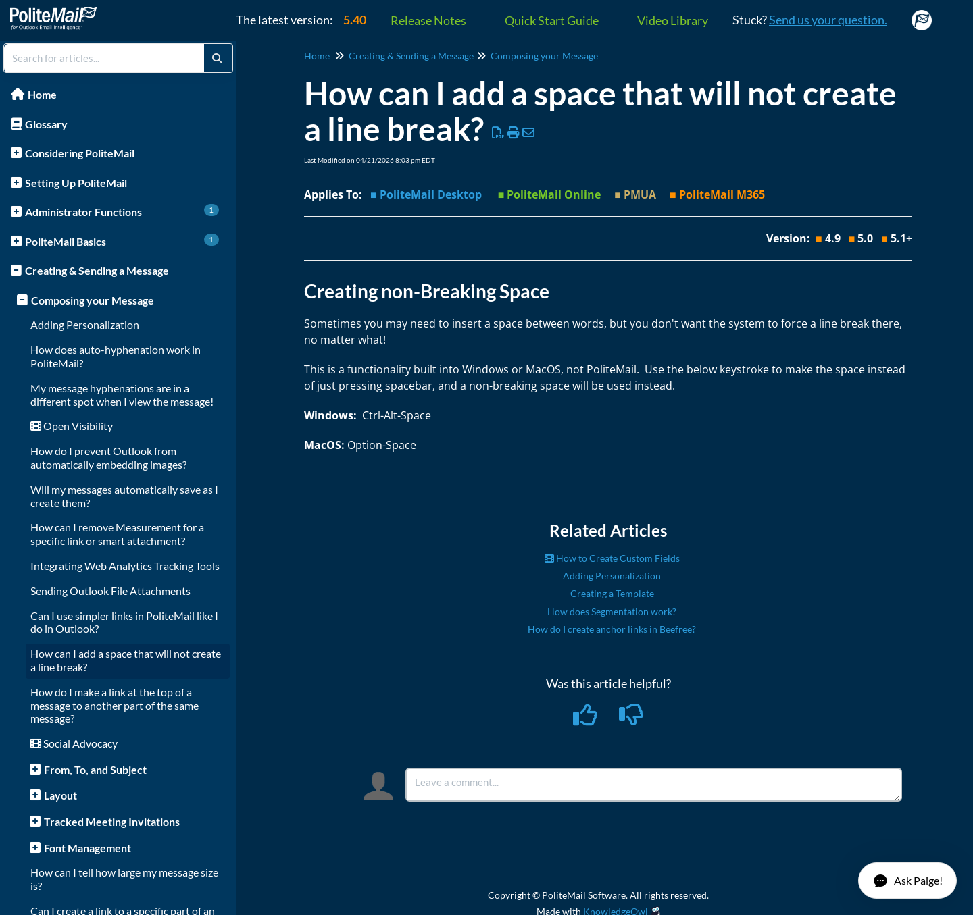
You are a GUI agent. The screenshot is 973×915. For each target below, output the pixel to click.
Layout (60, 795)
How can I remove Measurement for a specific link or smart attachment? (117, 534)
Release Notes (428, 20)
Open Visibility (71, 425)
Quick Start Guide (552, 20)
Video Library (672, 20)
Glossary (46, 123)
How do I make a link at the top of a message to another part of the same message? (114, 705)
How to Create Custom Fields (612, 558)
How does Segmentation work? (611, 611)
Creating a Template (612, 593)
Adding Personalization (84, 324)
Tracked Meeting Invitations (112, 821)
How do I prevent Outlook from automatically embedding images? (108, 457)
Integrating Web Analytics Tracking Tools (125, 565)
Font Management (87, 847)
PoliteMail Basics (122, 241)
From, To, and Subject (95, 769)
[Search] (217, 58)
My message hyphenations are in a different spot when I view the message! (122, 395)
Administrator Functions (122, 211)
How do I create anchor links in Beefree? (612, 629)
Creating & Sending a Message (97, 270)
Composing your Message (92, 300)
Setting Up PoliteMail (76, 182)
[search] (104, 58)
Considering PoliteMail (79, 153)
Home (42, 94)
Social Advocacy (74, 743)
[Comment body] (653, 785)
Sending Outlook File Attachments (110, 590)
